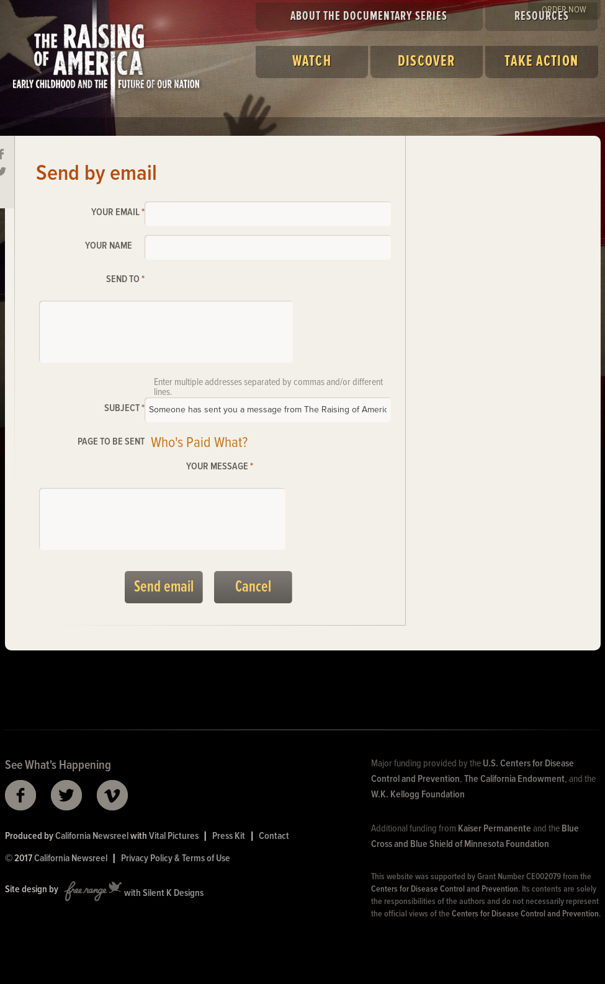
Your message (219, 466)
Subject (124, 408)
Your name (108, 245)
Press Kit (228, 836)
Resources (541, 17)
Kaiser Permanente (494, 828)
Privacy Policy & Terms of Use (175, 858)
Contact (274, 836)
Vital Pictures (174, 836)
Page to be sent (111, 441)
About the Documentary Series (368, 17)
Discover (426, 61)
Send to (125, 279)
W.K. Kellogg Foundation (418, 794)
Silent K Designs (173, 893)
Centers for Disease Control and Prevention (444, 889)
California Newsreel (91, 836)
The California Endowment (514, 779)
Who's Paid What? (199, 443)
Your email (118, 212)
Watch (311, 61)
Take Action (541, 61)
